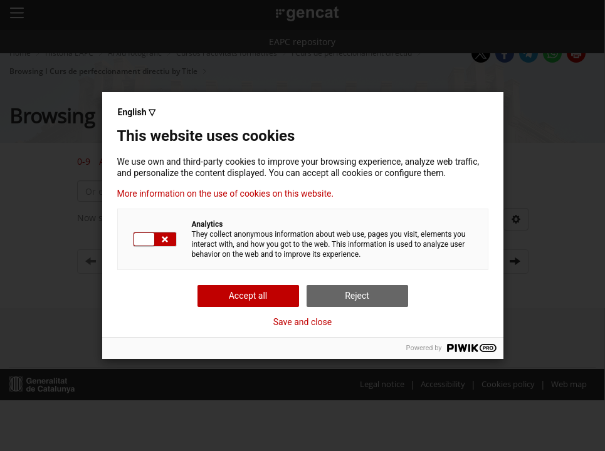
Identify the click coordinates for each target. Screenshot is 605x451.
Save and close (302, 322)
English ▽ (136, 112)
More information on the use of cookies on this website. (225, 194)
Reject (357, 296)
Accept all (248, 296)
